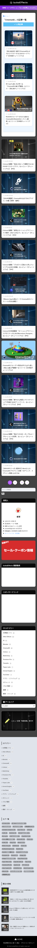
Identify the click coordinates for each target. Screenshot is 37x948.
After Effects (8, 637)
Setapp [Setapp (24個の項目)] (23, 855)
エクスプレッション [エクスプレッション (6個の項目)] (16, 871)
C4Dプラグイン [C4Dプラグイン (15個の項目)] (14, 836)
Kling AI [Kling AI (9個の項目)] (13, 842)
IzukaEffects (19, 3)
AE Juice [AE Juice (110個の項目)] (6, 823)
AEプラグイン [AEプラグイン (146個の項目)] (18, 826)
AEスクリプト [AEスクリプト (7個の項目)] (6, 826)
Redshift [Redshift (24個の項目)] (19, 849)
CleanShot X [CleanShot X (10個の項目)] (26, 836)
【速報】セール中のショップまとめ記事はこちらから (18, 8)
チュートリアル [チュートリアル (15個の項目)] (29, 871)
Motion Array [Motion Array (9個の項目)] (6, 845)
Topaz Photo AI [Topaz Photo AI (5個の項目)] (22, 858)
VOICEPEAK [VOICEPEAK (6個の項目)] (18, 868)
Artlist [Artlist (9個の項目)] (29, 829)
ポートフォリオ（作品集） (13, 533)
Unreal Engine (9, 671)
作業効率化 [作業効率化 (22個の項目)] (6, 874)
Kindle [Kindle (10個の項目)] (5, 842)
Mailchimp (8, 656)
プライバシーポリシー (27, 943)
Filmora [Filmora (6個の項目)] (29, 839)
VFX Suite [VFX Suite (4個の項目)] (25, 865)
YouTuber (7, 675)
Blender (7, 644)
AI (5, 641)
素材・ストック (9, 694)
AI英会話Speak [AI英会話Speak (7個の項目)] (29, 826)
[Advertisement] (19, 608)
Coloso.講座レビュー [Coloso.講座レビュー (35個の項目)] (8, 839)
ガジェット (8, 682)
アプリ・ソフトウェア (11, 679)
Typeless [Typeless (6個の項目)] (17, 865)
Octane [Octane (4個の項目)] (23, 845)
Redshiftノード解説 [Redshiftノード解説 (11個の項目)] (8, 852)
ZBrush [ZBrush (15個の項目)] (5, 871)
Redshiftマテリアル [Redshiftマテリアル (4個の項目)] (22, 852)
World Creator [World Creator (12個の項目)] (28, 868)
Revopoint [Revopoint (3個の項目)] (5, 855)
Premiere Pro (9, 660)
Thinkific (7, 663)
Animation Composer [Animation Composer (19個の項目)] (8, 829)
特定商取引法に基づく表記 (11, 943)
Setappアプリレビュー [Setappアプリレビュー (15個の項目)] (9, 858)
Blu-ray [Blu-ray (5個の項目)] (5, 836)
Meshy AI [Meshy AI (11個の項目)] (21, 842)
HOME (19, 939)
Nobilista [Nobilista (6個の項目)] (16, 845)
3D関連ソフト (9, 633)
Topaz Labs (8, 667)
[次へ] (27, 482)
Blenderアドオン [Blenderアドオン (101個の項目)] (23, 833)
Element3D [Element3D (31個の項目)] (21, 839)
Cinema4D (8, 648)
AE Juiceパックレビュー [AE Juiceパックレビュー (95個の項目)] (19, 823)
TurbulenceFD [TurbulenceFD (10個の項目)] (7, 865)
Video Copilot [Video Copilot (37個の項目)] (6, 868)
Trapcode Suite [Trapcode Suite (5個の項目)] (18, 861)
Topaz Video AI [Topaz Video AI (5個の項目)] (6, 861)
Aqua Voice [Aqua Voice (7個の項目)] (21, 829)
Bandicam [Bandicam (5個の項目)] (12, 833)
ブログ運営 (8, 686)
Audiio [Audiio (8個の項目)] (4, 833)
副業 (6, 690)
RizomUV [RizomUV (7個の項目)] (14, 855)
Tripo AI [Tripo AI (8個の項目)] (28, 861)
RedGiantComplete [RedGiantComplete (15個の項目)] (8, 849)
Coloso (7, 652)
